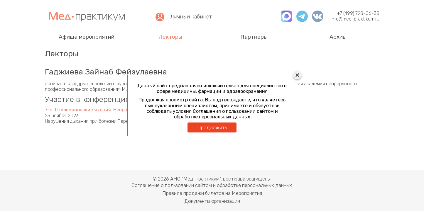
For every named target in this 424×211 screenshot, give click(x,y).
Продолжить (212, 127)
